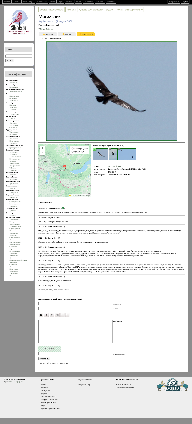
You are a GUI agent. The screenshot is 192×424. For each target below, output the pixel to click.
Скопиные (13, 123)
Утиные (12, 118)
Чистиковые (13, 170)
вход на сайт (174, 2)
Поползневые (14, 267)
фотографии (42, 2)
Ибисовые (12, 107)
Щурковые (13, 206)
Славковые (13, 246)
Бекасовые (13, 161)
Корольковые (14, 249)
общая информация (51, 9)
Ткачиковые (13, 271)
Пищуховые (13, 269)
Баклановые (13, 100)
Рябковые (12, 175)
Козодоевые (13, 193)
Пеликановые (14, 96)
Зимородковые (14, 204)
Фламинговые (14, 114)
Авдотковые (13, 152)
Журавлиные (13, 139)
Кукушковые (13, 184)
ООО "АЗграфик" (15, 386)
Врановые (12, 235)
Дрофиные (13, 143)
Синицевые (13, 264)
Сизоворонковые (15, 201)
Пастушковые (14, 141)
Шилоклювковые (15, 157)
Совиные (12, 188)
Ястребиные (13, 125)
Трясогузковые (14, 224)
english (185, 2)
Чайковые (12, 168)
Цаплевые (12, 105)
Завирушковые (14, 244)
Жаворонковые (14, 222)
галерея (71, 9)
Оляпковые (13, 240)
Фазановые (13, 134)
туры (61, 2)
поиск (78, 2)
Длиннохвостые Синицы (18, 260)
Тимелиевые (13, 255)
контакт (69, 2)
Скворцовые (13, 233)
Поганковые (13, 87)
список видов (28, 2)
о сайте (16, 2)
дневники (111, 2)
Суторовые (13, 258)
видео (52, 2)
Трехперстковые (15, 148)
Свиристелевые (14, 237)
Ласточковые (13, 219)
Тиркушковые (14, 163)
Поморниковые (14, 166)
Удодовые (12, 210)
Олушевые (13, 98)
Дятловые (12, 215)
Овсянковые (13, 276)
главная (7, 2)
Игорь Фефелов (46, 29)
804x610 (129, 9)
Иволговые (13, 231)
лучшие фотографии (91, 9)
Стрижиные (13, 197)
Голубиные (13, 179)
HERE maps (85, 195)
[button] (65, 168)
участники (89, 2)
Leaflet (73, 195)
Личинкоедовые (15, 226)
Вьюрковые (13, 273)
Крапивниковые (15, 242)
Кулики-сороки (14, 159)
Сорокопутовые (14, 228)
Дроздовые (13, 253)
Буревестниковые (15, 91)
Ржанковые (13, 154)
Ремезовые (13, 262)
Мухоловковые (14, 251)
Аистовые (12, 109)
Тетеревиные (14, 132)
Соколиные (13, 127)
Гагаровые (13, 82)
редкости (99, 2)
